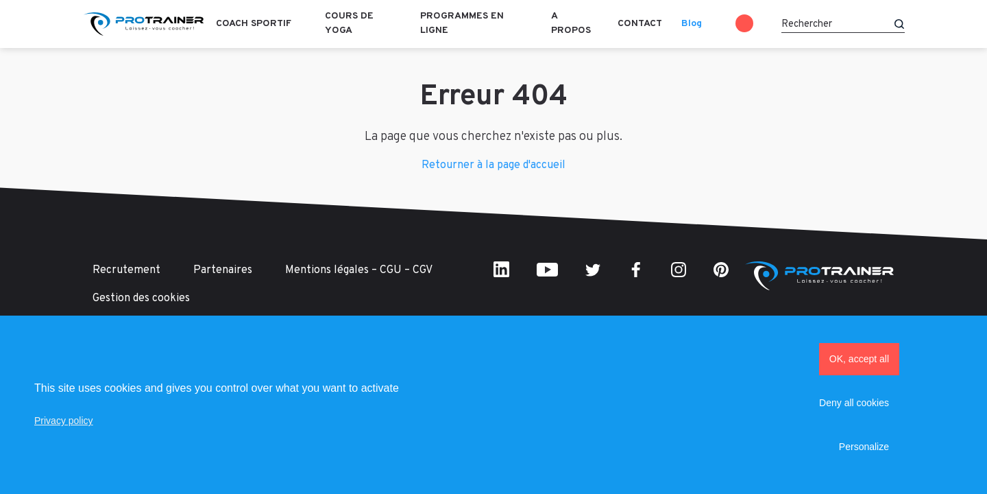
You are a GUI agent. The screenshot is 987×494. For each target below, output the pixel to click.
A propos (571, 23)
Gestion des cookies (141, 298)
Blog (691, 24)
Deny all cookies (854, 402)
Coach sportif (253, 24)
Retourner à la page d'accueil (493, 165)
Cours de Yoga (349, 23)
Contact (640, 24)
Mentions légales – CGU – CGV (358, 270)
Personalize (864, 446)
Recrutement (126, 270)
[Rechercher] (843, 24)
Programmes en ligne (462, 23)
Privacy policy (63, 420)
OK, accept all (859, 358)
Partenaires (222, 270)
